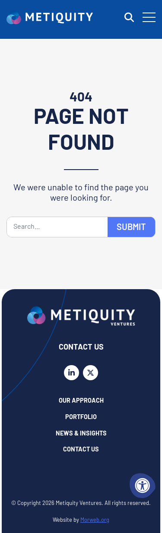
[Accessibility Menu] (143, 485)
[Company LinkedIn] (71, 372)
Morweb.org (94, 520)
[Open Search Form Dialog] (129, 17)
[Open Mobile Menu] (149, 17)
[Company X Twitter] (90, 372)
